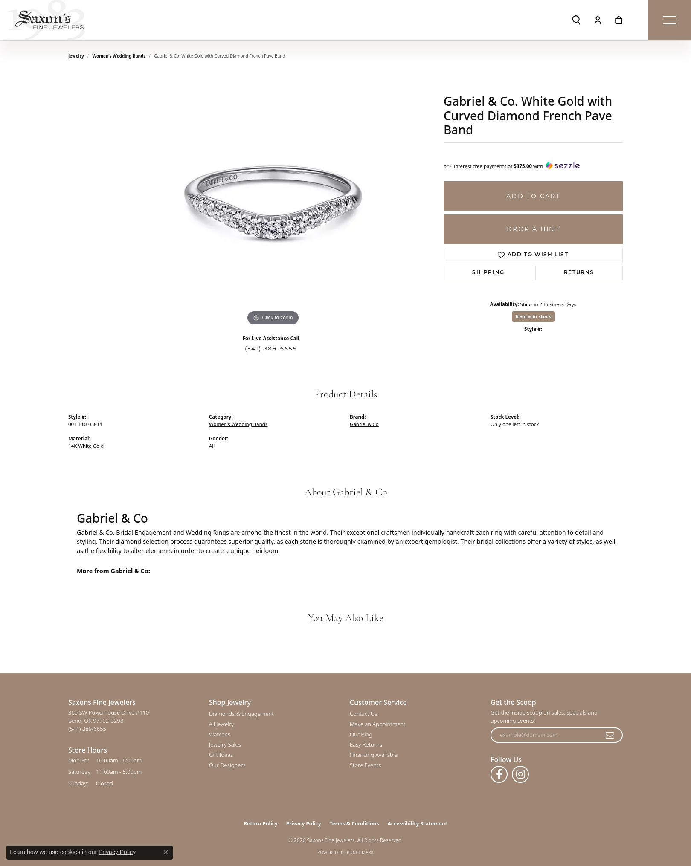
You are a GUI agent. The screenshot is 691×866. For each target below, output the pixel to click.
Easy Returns (366, 744)
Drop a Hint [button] (533, 229)
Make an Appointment (378, 724)
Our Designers (227, 765)
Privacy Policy (303, 823)
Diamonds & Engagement (241, 714)
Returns (579, 272)
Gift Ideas (221, 755)
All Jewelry (221, 724)
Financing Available (374, 755)
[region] (273, 200)
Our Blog (361, 734)
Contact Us (363, 714)
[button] (576, 20)
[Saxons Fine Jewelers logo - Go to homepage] (47, 20)
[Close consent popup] (165, 852)
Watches (219, 734)
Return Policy (261, 823)
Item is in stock (533, 316)
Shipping (488, 272)
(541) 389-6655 (271, 348)
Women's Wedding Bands (119, 56)
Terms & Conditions (354, 823)
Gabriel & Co (364, 424)
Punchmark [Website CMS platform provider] (360, 852)
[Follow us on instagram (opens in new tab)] (520, 774)
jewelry (76, 56)
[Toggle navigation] (669, 20)
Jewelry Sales (225, 744)
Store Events (365, 765)
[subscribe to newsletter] (610, 735)
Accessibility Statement (417, 823)
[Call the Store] (87, 729)
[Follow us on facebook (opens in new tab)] (499, 774)
